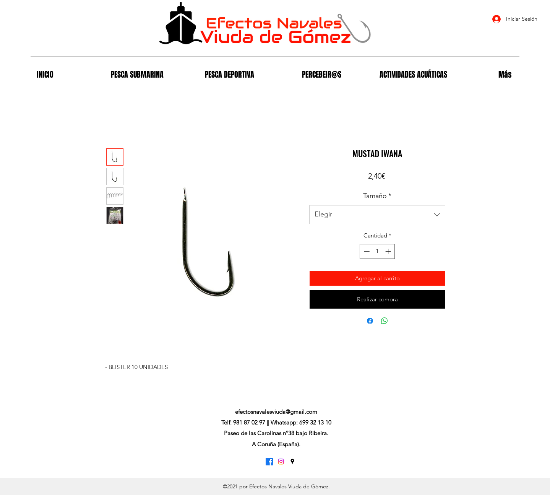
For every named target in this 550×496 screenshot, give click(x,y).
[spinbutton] (377, 251)
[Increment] (389, 251)
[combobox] (377, 214)
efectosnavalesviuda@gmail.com (276, 411)
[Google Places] (292, 461)
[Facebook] (269, 461)
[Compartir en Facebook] (370, 320)
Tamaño (377, 196)
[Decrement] (366, 251)
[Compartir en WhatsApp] (384, 320)
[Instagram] (281, 461)
